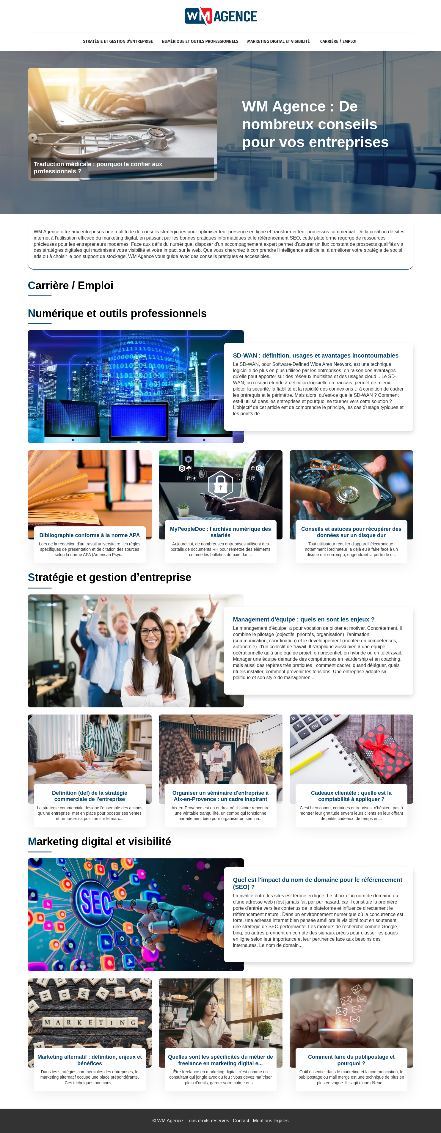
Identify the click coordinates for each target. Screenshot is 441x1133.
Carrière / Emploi (338, 41)
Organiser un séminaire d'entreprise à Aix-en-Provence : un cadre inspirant (220, 796)
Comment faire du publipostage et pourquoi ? (351, 1060)
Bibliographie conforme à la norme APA (89, 535)
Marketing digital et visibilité (278, 41)
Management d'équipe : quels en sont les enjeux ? (304, 619)
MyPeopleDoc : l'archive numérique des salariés (220, 532)
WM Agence (170, 1120)
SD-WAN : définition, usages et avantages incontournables (316, 355)
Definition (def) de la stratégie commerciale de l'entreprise (89, 796)
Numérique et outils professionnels (200, 41)
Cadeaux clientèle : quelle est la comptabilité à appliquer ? (351, 796)
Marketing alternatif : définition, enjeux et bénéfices (89, 1060)
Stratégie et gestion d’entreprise (118, 41)
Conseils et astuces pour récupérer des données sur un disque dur (351, 532)
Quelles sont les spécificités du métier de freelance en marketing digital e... (220, 1060)
